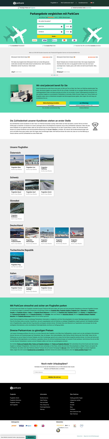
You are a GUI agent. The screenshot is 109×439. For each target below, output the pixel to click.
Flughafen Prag (92, 312)
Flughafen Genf (63, 312)
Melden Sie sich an (54, 377)
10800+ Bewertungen (64, 17)
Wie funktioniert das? (67, 2)
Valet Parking (43, 400)
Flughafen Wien (55, 310)
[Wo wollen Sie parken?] (54, 21)
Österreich (84, 310)
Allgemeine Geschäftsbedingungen (91, 436)
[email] (54, 372)
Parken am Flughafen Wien (24, 344)
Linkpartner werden (75, 400)
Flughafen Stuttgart (84, 314)
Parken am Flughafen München (60, 344)
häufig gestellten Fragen (81, 350)
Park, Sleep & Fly (44, 404)
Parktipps (72, 409)
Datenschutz (79, 436)
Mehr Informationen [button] (20, 437)
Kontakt (72, 404)
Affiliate (72, 402)
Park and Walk (44, 402)
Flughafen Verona (22, 312)
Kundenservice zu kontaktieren (35, 350)
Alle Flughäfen (14, 404)
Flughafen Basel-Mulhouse (41, 312)
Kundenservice (83, 2)
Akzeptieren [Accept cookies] (31, 437)
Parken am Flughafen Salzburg (40, 344)
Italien (30, 312)
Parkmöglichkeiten (45, 407)
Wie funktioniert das (75, 411)
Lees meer (60, 68)
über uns (63, 348)
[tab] (51, 75)
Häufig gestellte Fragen (76, 398)
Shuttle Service (44, 398)
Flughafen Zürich (72, 312)
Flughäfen (54, 2)
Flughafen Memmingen (24, 316)
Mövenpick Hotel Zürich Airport (19, 57)
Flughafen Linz (75, 310)
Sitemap (42, 409)
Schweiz (83, 312)
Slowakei (47, 314)
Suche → (54, 36)
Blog (71, 407)
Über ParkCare (74, 414)
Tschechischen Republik (18, 314)
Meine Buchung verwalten (51, 103)
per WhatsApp (84, 103)
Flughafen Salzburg (65, 310)
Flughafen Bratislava (36, 314)
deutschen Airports (68, 314)
